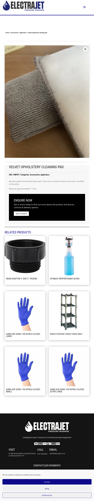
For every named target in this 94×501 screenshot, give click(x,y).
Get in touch (21, 213)
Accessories (14, 33)
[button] (85, 49)
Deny (47, 488)
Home (7, 33)
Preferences (47, 495)
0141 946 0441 (42, 454)
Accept (47, 482)
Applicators (23, 33)
